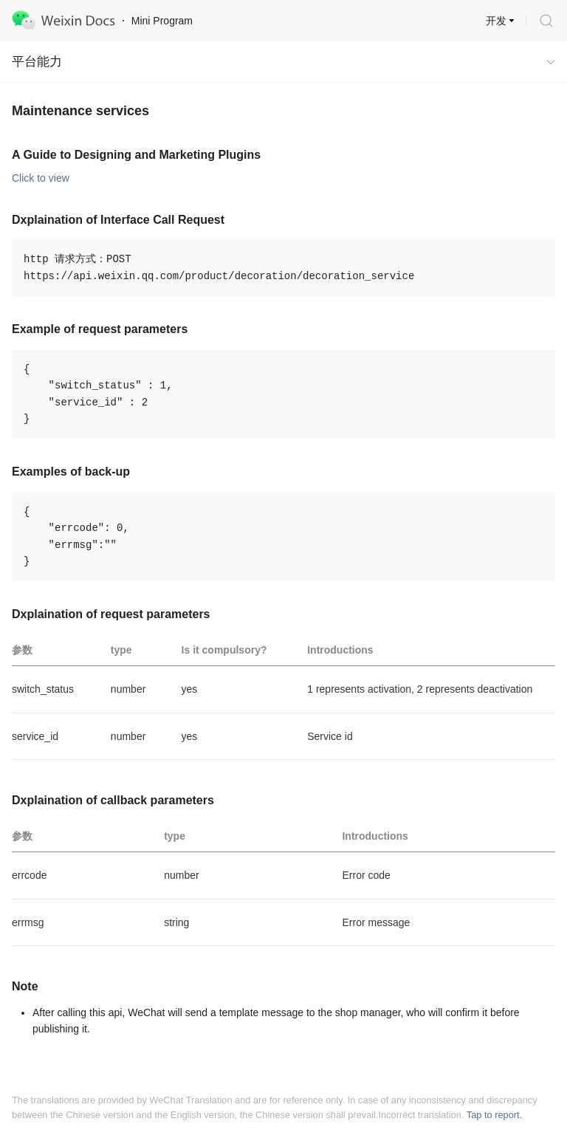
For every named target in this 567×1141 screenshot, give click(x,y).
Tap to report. (494, 1114)
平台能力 (37, 62)
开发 (496, 21)
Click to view (40, 178)
